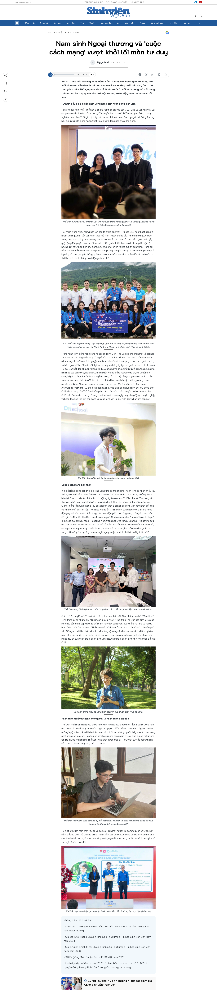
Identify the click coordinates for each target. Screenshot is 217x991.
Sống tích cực (157, 23)
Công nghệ (130, 23)
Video (142, 23)
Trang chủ (17, 23)
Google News (167, 32)
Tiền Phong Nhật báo (116, 2)
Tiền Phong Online (93, 2)
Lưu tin (5, 83)
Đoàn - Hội (30, 23)
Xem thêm (200, 23)
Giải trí (92, 23)
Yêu (82, 23)
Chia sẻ (5, 75)
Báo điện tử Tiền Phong (108, 12)
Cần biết (187, 23)
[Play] (50, 74)
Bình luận (5, 91)
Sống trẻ (44, 23)
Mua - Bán (173, 23)
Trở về (5, 98)
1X (91, 74)
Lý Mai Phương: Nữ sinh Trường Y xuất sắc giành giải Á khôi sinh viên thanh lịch (118, 982)
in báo (159, 74)
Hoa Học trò (137, 2)
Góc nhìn (71, 23)
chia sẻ (140, 74)
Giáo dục (57, 23)
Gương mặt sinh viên (110, 23)
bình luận (165, 74)
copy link (152, 74)
